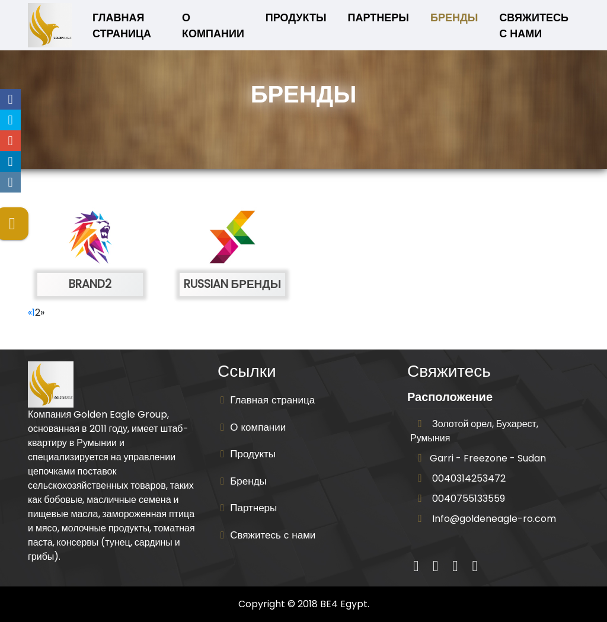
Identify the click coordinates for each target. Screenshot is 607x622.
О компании (213, 25)
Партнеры (378, 17)
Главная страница (128, 25)
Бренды (454, 17)
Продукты (296, 17)
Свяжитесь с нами (533, 25)
